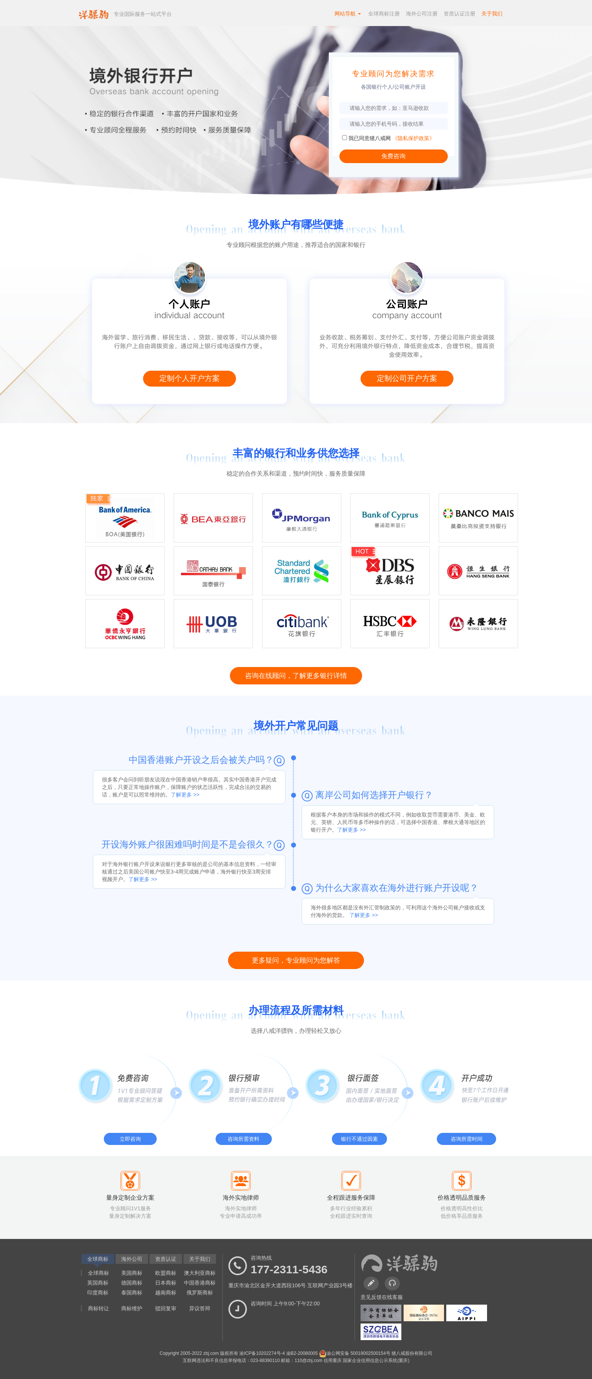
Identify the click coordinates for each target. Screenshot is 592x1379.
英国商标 (97, 1283)
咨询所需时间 (467, 1139)
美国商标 (131, 1273)
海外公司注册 (422, 14)
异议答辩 (199, 1308)
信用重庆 (333, 1360)
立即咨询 (130, 1139)
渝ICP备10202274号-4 (262, 1353)
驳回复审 (165, 1308)
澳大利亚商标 (200, 1273)
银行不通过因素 (359, 1139)
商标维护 (131, 1308)
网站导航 (348, 14)
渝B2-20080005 (302, 1353)
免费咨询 (393, 156)
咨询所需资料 (243, 1139)
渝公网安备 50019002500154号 (355, 1353)
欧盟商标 (165, 1273)
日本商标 (165, 1283)
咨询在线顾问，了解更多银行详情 (296, 675)
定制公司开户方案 (407, 378)
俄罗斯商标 (200, 1293)
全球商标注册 (384, 14)
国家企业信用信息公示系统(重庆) (376, 1360)
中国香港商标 (200, 1283)
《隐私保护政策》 (413, 138)
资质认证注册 (459, 14)
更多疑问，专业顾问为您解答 (296, 960)
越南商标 (165, 1293)
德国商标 (131, 1283)
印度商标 (97, 1293)
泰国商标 (131, 1293)
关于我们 (492, 14)
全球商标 (98, 1273)
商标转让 (98, 1308)
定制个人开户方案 (189, 378)
